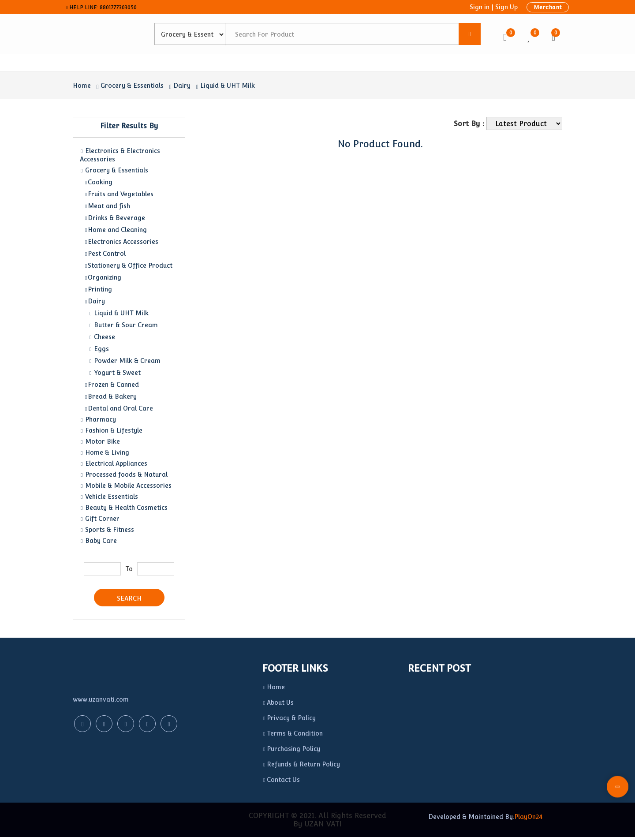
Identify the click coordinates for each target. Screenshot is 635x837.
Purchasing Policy (291, 748)
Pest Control (105, 253)
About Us (278, 702)
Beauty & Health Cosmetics (124, 507)
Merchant (548, 7)
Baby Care (98, 540)
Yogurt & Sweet (115, 372)
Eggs (99, 348)
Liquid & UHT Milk (227, 85)
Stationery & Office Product (128, 265)
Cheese (102, 336)
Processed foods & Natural (124, 474)
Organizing (102, 277)
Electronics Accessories (121, 241)
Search (129, 598)
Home (82, 85)
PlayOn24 (528, 816)
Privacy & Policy (289, 717)
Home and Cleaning (115, 229)
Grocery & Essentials (132, 85)
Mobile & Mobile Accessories (126, 485)
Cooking (98, 182)
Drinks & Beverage (114, 217)
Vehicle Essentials (109, 496)
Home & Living (104, 452)
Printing (98, 289)
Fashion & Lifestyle (111, 430)
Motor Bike (100, 441)
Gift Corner (100, 518)
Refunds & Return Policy (301, 764)
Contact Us (281, 779)
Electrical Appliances (113, 463)
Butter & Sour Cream (123, 325)
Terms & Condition (292, 733)
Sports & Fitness (107, 529)
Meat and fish (107, 205)
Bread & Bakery (110, 396)
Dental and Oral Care (118, 408)
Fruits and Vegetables (118, 194)
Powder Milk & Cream (125, 360)
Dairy (181, 85)
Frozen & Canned (111, 384)
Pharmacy (98, 419)
